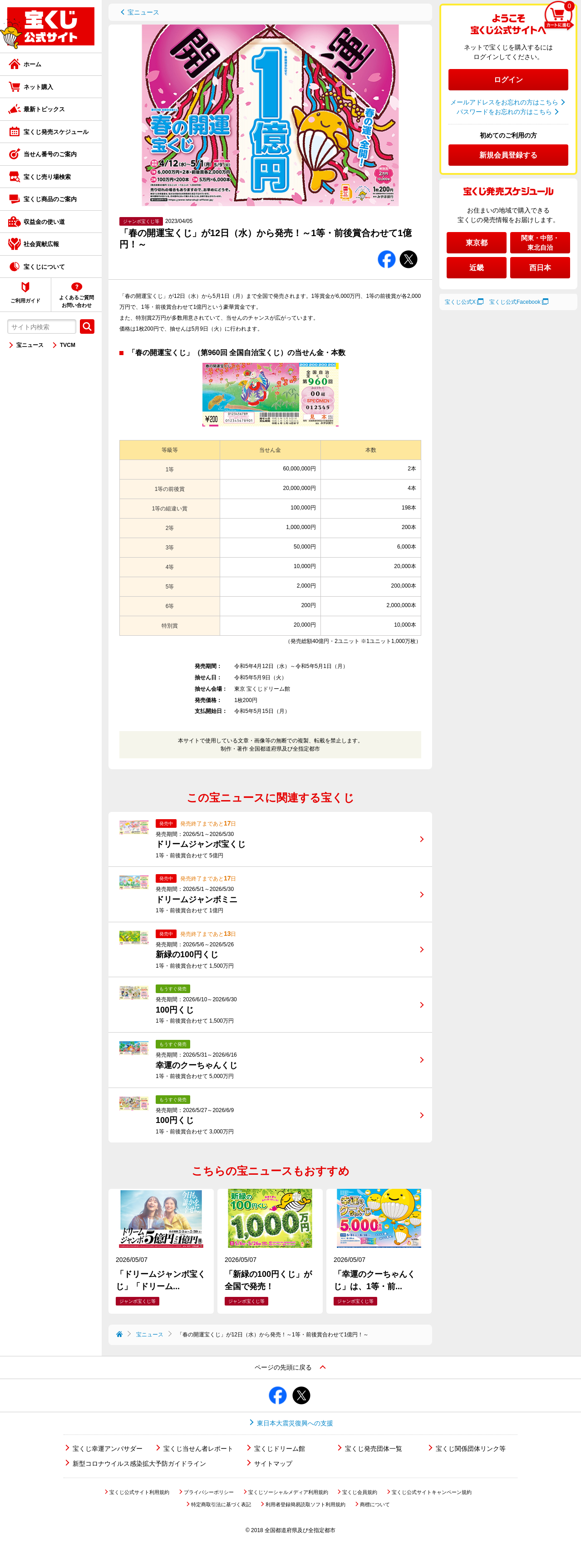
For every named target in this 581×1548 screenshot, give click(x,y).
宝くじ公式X (460, 302)
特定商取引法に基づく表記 (221, 1504)
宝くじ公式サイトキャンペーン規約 (432, 1492)
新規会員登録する (508, 155)
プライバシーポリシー (209, 1492)
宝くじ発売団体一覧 (373, 1448)
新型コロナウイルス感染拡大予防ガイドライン (139, 1463)
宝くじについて (44, 266)
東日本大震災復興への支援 (295, 1423)
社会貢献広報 (41, 244)
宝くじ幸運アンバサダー (108, 1448)
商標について (375, 1504)
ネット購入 (38, 87)
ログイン (508, 80)
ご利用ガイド (25, 300)
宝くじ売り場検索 (47, 176)
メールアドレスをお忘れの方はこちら (504, 102)
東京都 (476, 243)
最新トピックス (44, 109)
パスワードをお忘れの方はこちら (504, 111)
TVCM (67, 345)
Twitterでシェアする (409, 250)
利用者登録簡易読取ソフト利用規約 (305, 1504)
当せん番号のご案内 (50, 154)
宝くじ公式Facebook (515, 302)
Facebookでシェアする (386, 250)
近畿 (476, 268)
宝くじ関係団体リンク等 (471, 1448)
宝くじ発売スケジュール (56, 132)
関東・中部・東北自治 (540, 242)
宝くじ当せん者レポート (198, 1448)
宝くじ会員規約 (359, 1492)
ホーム (32, 64)
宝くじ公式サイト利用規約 (139, 1492)
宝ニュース (30, 345)
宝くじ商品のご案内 (50, 199)
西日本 (540, 268)
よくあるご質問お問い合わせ (76, 301)
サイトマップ (273, 1463)
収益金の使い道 (44, 221)
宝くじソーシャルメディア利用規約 (288, 1492)
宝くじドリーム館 (279, 1448)
